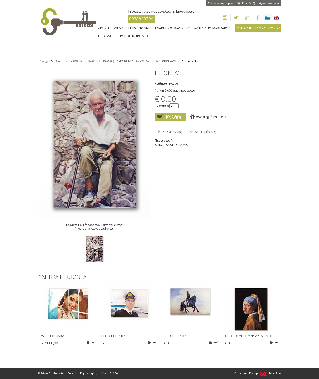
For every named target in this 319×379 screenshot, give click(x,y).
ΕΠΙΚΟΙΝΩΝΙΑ (138, 28)
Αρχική (46, 61)
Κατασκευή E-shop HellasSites (257, 373)
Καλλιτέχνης (172, 131)
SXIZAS (118, 28)
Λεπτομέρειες (205, 131)
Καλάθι (248, 3)
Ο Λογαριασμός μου (220, 3)
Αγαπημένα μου (269, 3)
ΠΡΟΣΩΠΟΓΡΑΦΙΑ (113, 336)
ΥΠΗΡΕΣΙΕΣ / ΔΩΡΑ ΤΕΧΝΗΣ (257, 28)
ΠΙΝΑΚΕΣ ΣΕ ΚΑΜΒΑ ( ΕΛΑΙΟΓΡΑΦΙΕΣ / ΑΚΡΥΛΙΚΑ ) (118, 61)
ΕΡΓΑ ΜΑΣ (105, 36)
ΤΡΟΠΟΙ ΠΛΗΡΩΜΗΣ (133, 36)
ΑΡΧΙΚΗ (103, 28)
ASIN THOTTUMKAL (52, 336)
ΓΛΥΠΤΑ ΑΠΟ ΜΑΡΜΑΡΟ (210, 28)
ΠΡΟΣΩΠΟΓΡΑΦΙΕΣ (167, 61)
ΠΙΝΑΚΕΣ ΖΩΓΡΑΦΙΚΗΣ (171, 28)
